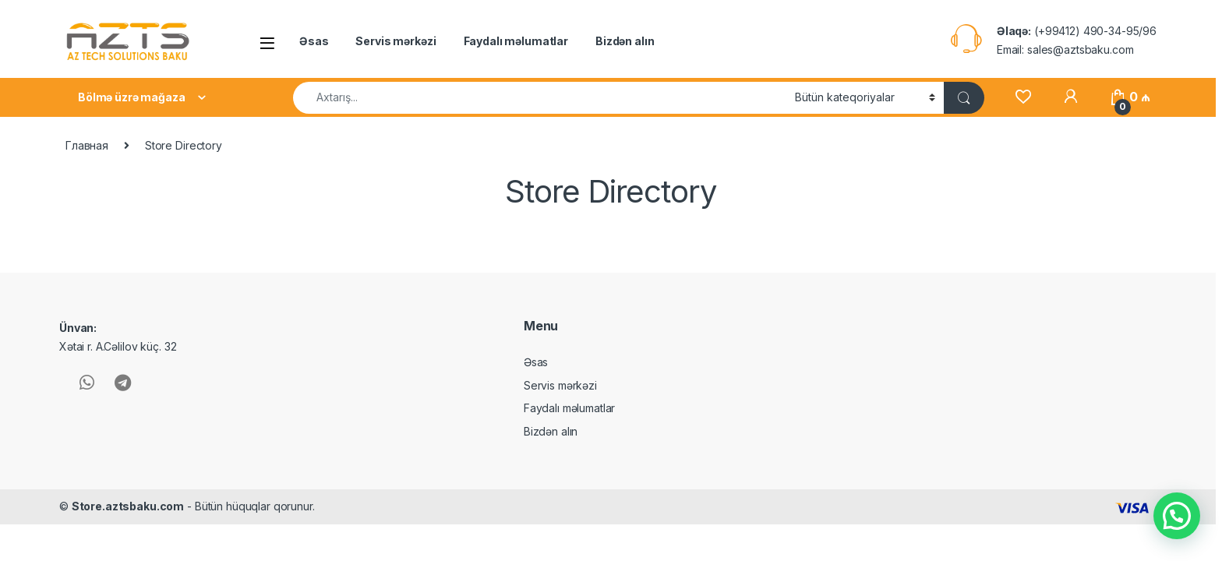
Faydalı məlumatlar (516, 41)
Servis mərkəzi (395, 41)
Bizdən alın (624, 41)
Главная (86, 145)
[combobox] (539, 98)
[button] (1176, 515)
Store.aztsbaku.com (128, 506)
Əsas (313, 41)
